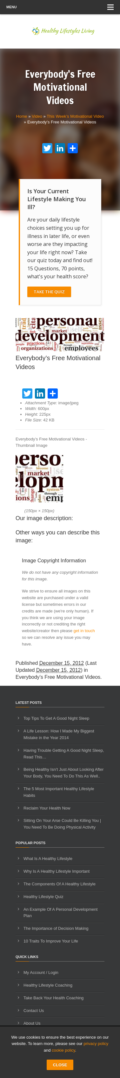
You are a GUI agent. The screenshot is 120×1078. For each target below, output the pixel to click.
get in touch (84, 630)
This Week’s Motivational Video (75, 116)
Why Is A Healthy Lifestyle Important (56, 871)
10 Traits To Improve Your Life (50, 941)
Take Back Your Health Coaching (53, 997)
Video (37, 116)
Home (21, 116)
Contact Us (33, 1010)
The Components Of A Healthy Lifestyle (59, 884)
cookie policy (63, 1050)
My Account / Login (40, 972)
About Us (31, 1023)
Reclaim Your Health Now (46, 808)
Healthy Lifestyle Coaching (47, 985)
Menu (60, 7)
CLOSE (60, 1064)
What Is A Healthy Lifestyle (47, 858)
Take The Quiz (49, 291)
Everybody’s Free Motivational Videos (58, 677)
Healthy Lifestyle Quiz (43, 896)
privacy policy (95, 1043)
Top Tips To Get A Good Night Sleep (56, 718)
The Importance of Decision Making (55, 928)
